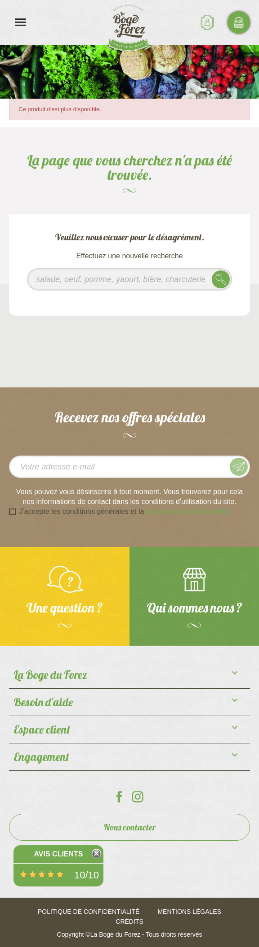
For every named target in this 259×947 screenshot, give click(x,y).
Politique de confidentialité (88, 911)
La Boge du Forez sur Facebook (119, 797)
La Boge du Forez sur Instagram (138, 797)
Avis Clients (58, 854)
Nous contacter (129, 827)
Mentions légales (189, 911)
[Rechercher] (129, 279)
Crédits (129, 921)
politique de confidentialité (187, 511)
